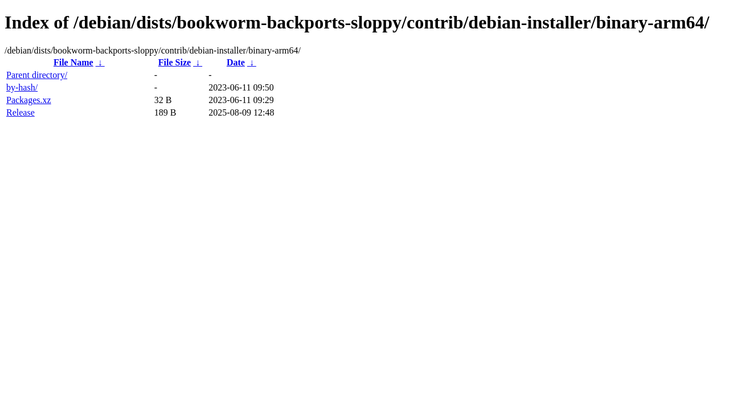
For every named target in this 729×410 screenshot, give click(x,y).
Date (236, 62)
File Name (73, 62)
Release (20, 112)
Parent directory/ (36, 75)
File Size (174, 62)
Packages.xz (28, 100)
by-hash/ (22, 87)
